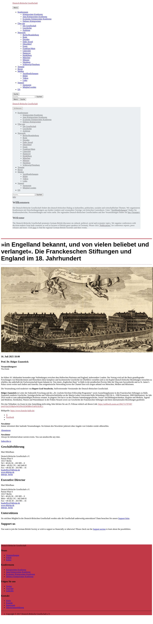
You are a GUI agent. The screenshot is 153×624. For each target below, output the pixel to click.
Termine (21, 67)
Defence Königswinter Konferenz (19, 576)
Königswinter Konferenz (33, 14)
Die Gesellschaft (29, 26)
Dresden (26, 39)
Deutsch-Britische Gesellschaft (25, 3)
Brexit (20, 69)
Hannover (27, 53)
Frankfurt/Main (29, 48)
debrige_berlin (7, 474)
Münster (26, 60)
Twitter (9, 586)
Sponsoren (27, 85)
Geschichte (27, 28)
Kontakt (9, 603)
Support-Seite (123, 518)
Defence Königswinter (32, 21)
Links (25, 80)
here (34, 228)
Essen (25, 46)
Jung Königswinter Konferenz (35, 17)
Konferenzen (23, 12)
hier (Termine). (134, 212)
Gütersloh (27, 51)
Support (21, 83)
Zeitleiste (26, 30)
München (26, 58)
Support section (99, 529)
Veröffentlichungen (30, 73)
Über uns (21, 23)
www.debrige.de (7, 472)
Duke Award (28, 42)
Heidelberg (27, 55)
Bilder (25, 76)
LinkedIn (10, 591)
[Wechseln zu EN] (19, 89)
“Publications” (105, 225)
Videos (25, 78)
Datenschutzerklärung (15, 607)
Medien (21, 71)
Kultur (8, 560)
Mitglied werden (29, 87)
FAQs (8, 601)
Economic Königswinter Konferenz (37, 19)
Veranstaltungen (12, 555)
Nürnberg (26, 62)
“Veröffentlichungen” (119, 210)
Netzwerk (21, 32)
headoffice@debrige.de (10, 470)
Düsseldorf (27, 44)
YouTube (9, 588)
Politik (9, 557)
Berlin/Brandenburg (31, 35)
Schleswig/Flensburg (31, 64)
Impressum (10, 605)
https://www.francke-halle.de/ (23, 411)
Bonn (25, 37)
